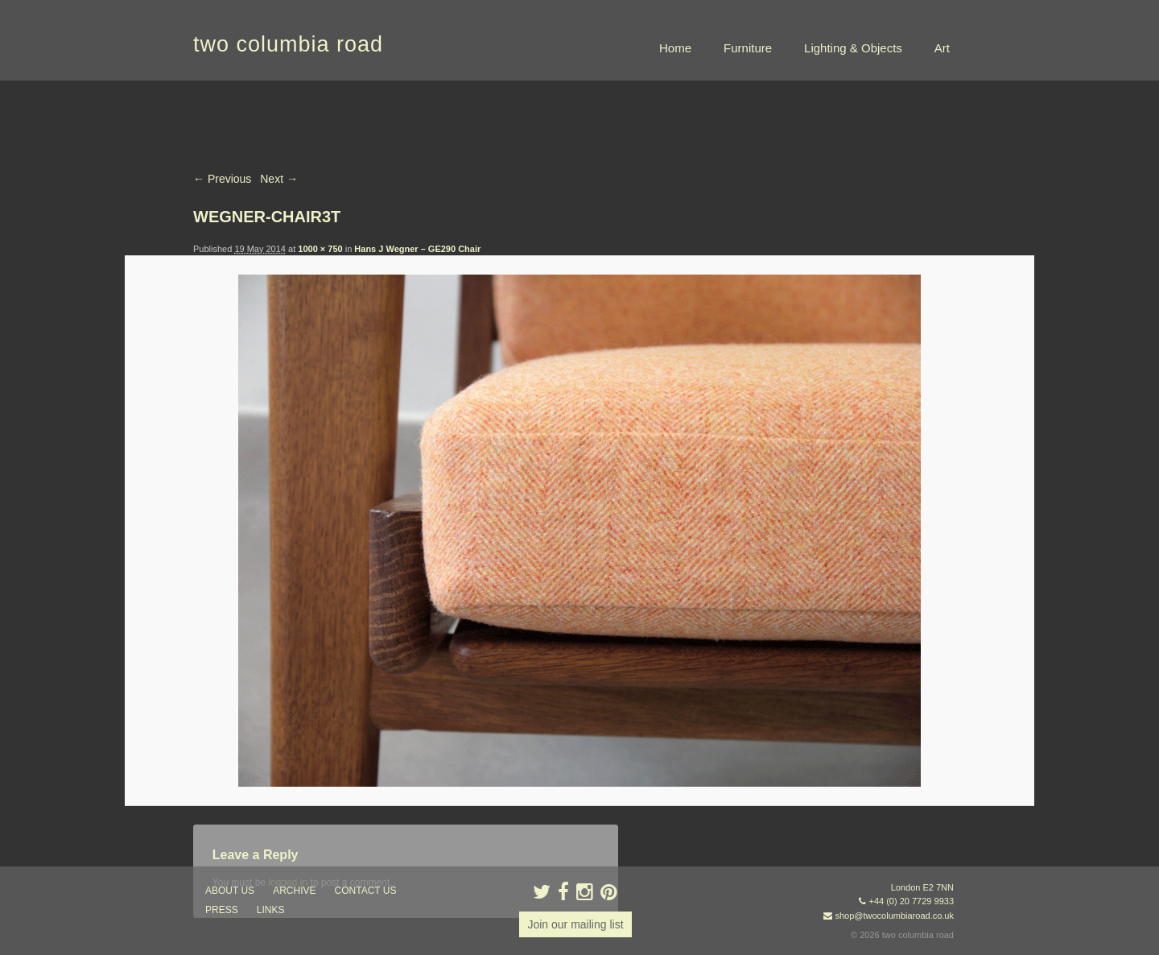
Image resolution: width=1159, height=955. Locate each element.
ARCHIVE (294, 890)
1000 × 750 (320, 249)
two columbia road (288, 44)
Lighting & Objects (853, 48)
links (271, 910)
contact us (366, 890)
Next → (279, 178)
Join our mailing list (575, 924)
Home (675, 48)
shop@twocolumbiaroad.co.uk (894, 915)
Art (942, 48)
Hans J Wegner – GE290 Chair (417, 249)
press (221, 910)
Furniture (748, 48)
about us (229, 890)
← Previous (222, 178)
